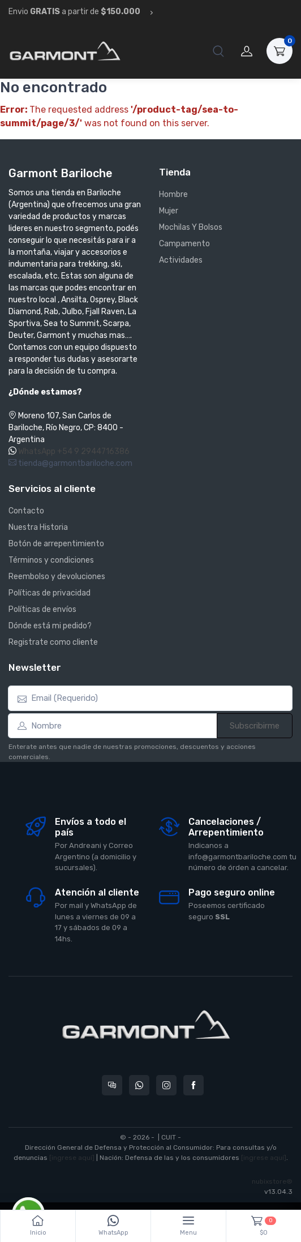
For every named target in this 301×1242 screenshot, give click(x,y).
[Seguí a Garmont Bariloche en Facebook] (193, 1085)
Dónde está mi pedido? (50, 626)
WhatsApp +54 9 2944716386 (74, 451)
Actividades (181, 260)
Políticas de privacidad (49, 593)
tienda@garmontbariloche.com (70, 463)
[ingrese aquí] (71, 1158)
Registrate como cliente (53, 642)
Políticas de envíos (42, 609)
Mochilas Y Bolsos (190, 227)
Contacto (26, 511)
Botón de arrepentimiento (56, 544)
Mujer (168, 211)
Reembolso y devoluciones (56, 576)
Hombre (173, 194)
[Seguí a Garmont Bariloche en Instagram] (166, 1085)
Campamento (184, 244)
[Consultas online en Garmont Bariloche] (112, 1085)
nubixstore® (272, 1181)
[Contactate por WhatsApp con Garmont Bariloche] (139, 1085)
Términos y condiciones (51, 560)
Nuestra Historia (38, 527)
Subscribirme (255, 726)
